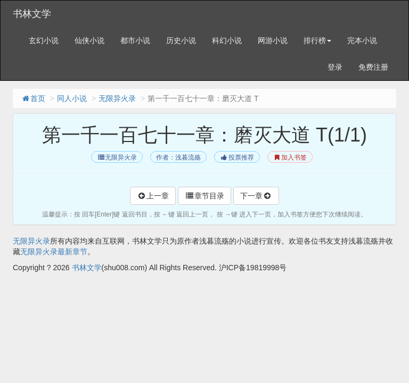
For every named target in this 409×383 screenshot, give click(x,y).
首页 (33, 98)
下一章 (256, 196)
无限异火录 (117, 98)
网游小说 (273, 40)
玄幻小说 (44, 40)
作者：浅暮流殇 (178, 157)
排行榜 (317, 40)
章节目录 (204, 196)
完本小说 (362, 40)
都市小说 (135, 40)
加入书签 (290, 157)
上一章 (153, 196)
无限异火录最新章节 (53, 251)
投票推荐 (236, 157)
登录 (335, 67)
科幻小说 (227, 40)
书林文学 (32, 14)
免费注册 (373, 67)
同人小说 (72, 98)
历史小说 (181, 40)
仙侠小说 (89, 40)
